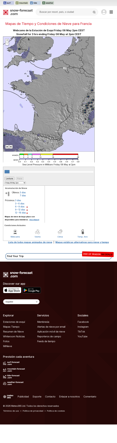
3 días (23, 211)
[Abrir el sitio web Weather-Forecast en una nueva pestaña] (48, 3)
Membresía (43, 340)
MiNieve (7, 364)
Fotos (6, 359)
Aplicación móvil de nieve (51, 350)
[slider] (7, 190)
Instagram (83, 345)
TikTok (81, 350)
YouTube (82, 354)
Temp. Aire (82, 255)
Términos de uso (11, 429)
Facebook (83, 340)
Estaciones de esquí (14, 340)
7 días (23, 214)
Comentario (89, 415)
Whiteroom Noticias (14, 354)
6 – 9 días (20, 225)
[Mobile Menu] (111, 12)
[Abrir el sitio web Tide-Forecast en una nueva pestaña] (35, 3)
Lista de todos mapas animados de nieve (30, 260)
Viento (38, 255)
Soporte (36, 415)
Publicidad (23, 415)
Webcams (15, 255)
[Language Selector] (21, 320)
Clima (60, 255)
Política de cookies (56, 429)
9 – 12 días (20, 228)
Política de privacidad (33, 429)
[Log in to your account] (104, 12)
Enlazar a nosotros (69, 415)
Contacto (50, 415)
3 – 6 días (19, 222)
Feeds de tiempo (46, 359)
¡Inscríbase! (34, 238)
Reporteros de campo (49, 354)
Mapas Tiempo (11, 345)
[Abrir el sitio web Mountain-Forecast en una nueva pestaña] (21, 3)
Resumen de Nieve (13, 350)
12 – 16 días (20, 231)
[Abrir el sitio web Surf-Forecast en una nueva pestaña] (8, 3)
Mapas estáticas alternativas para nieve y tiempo (82, 260)
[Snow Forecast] (18, 12)
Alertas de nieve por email (51, 345)
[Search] (94, 12)
